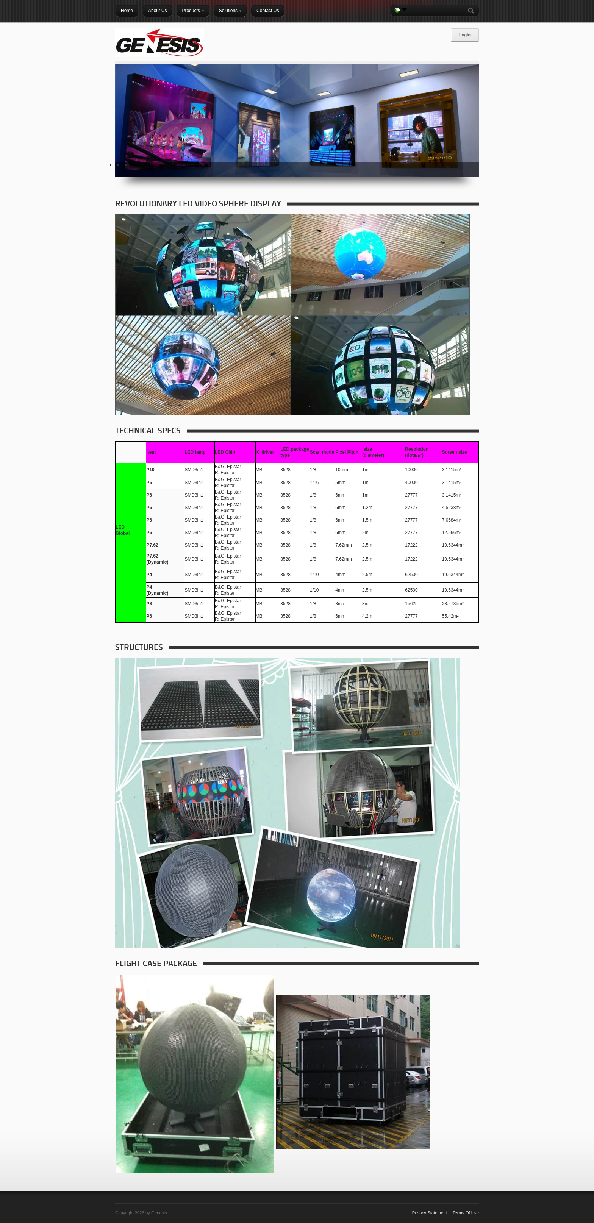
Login (465, 35)
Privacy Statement (429, 1213)
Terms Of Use (466, 1213)
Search (472, 11)
